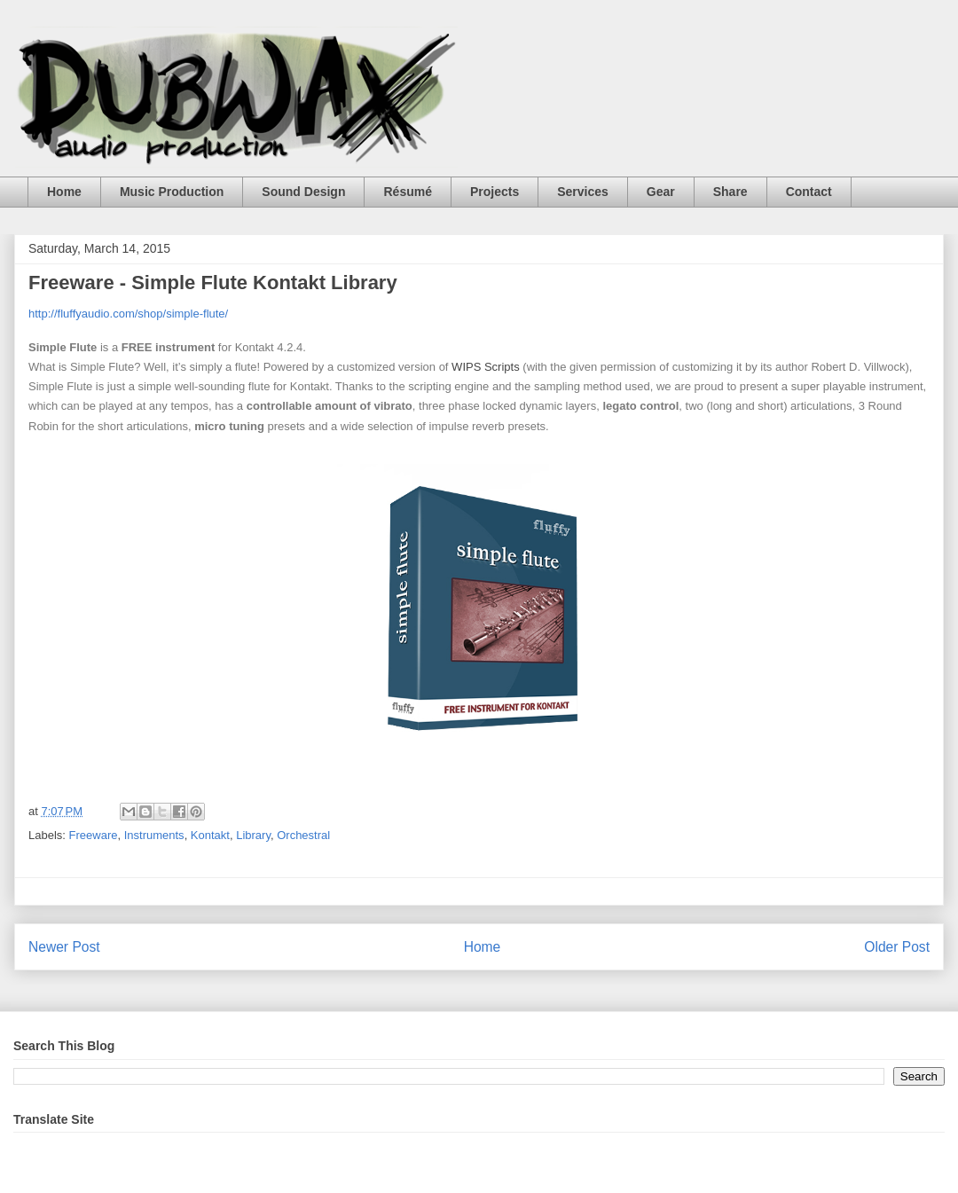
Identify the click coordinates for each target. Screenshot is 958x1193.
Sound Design (303, 191)
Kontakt (210, 835)
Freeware (93, 835)
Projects (494, 191)
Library (253, 835)
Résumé (407, 191)
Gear (661, 191)
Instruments (154, 835)
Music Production (172, 191)
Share (730, 191)
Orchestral (303, 835)
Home (64, 191)
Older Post (897, 946)
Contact (809, 191)
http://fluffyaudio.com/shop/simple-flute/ (128, 313)
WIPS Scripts (486, 366)
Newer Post (64, 946)
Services (583, 191)
